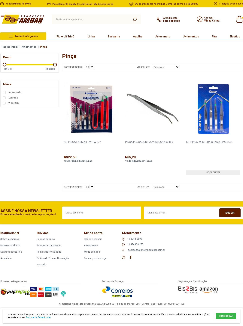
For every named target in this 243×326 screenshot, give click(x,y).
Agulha (137, 36)
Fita (214, 36)
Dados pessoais (93, 239)
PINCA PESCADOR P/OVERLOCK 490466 (149, 141)
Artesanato (162, 36)
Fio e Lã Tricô (65, 36)
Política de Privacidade (49, 251)
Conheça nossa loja (11, 251)
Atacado (41, 264)
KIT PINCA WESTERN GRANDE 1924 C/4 (209, 141)
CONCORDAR (226, 316)
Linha (91, 36)
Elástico (235, 36)
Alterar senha (91, 245)
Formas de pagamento (49, 245)
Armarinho (6, 258)
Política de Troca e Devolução (53, 258)
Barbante (114, 36)
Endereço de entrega (95, 258)
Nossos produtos (10, 245)
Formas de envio (46, 239)
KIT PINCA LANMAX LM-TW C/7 (82, 141)
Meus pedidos (92, 251)
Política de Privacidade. (38, 317)
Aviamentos (191, 36)
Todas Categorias (26, 36)
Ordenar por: (143, 66)
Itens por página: (73, 66)
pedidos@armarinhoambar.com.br (146, 249)
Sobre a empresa (9, 239)
